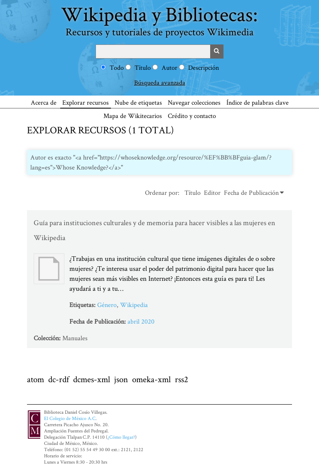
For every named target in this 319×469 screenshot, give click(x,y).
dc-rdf (58, 379)
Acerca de (43, 102)
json (121, 379)
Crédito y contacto (192, 115)
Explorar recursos (85, 102)
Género (107, 304)
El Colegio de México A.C (70, 418)
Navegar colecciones (194, 102)
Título (143, 67)
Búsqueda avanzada (159, 82)
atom (35, 379)
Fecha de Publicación (251, 192)
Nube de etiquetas (138, 102)
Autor (169, 67)
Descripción (203, 67)
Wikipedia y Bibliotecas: (159, 19)
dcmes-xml (91, 379)
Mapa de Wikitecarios (132, 115)
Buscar (216, 51)
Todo (117, 67)
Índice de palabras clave (257, 102)
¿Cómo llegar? (121, 437)
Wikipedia (134, 304)
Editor (212, 192)
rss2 (181, 379)
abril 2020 (141, 321)
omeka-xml (151, 379)
